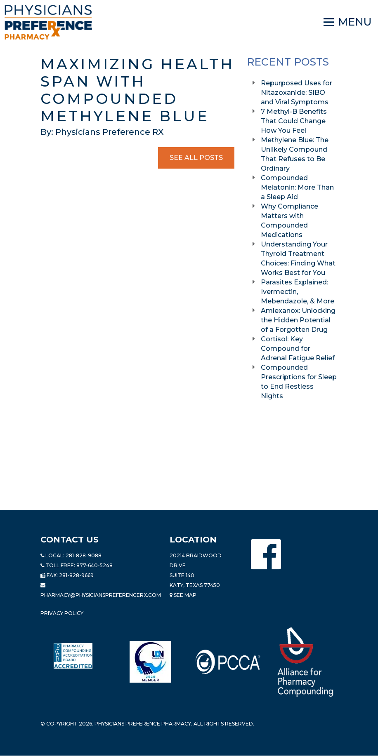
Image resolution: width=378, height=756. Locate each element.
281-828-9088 (84, 555)
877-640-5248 (94, 565)
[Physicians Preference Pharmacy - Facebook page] (266, 554)
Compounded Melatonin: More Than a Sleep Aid (297, 187)
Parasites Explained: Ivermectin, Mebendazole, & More (298, 291)
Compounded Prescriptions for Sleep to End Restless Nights (299, 382)
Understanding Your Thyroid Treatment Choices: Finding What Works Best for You (298, 258)
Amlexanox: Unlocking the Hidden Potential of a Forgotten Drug (298, 320)
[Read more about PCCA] (227, 661)
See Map (183, 595)
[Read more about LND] (150, 662)
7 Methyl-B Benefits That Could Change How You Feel (294, 121)
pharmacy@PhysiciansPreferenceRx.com (100, 595)
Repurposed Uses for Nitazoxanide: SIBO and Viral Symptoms (296, 92)
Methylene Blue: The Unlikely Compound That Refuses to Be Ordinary (294, 154)
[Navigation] (348, 22)
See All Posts (196, 158)
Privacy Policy (61, 613)
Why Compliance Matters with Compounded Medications (289, 220)
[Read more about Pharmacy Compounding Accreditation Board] (73, 656)
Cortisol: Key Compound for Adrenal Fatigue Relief (298, 348)
